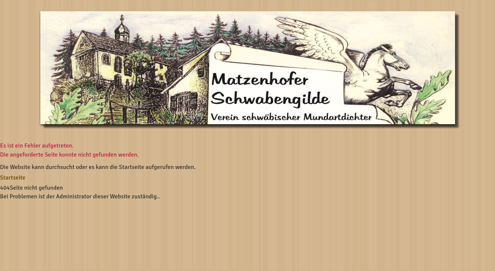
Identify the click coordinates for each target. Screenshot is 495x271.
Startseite (12, 177)
